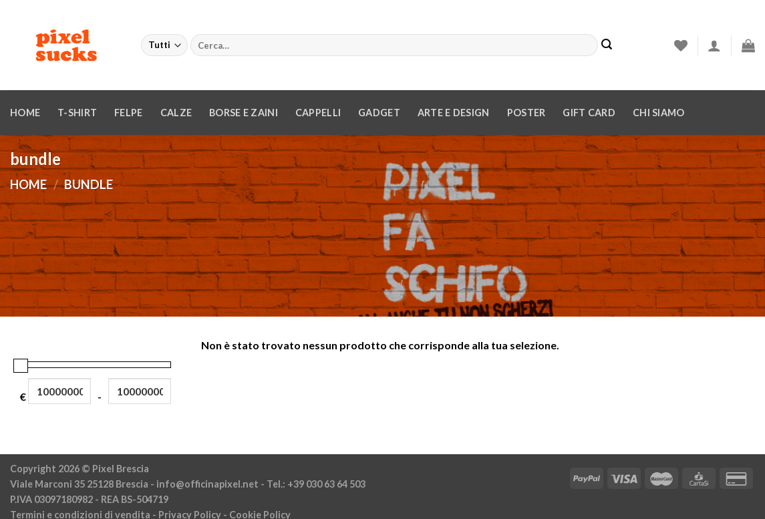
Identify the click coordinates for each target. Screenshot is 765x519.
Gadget (379, 112)
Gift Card (589, 112)
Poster (526, 112)
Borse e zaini (243, 112)
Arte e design (454, 112)
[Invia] (606, 45)
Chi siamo (659, 112)
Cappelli (318, 112)
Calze (176, 112)
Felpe (128, 112)
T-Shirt (77, 112)
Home (25, 112)
